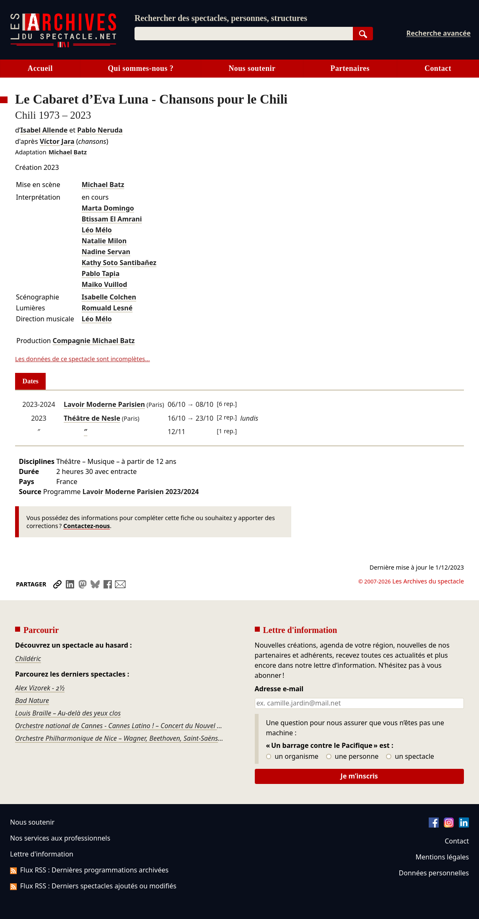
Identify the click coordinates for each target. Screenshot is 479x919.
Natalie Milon (104, 240)
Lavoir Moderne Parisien (104, 404)
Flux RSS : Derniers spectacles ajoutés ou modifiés (93, 885)
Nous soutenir (251, 68)
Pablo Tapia (101, 273)
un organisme (292, 756)
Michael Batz (68, 152)
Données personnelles (434, 872)
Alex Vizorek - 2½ (40, 688)
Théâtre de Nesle (92, 418)
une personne (352, 756)
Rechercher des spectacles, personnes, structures (221, 18)
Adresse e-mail (279, 689)
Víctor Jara (57, 141)
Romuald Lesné (107, 307)
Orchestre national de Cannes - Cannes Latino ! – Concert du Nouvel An (120, 725)
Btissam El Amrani (112, 219)
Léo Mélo (97, 229)
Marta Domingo (108, 208)
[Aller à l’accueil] (63, 45)
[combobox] (244, 33)
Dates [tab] (31, 381)
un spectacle (410, 756)
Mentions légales (442, 857)
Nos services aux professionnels (60, 838)
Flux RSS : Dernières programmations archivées (89, 870)
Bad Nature (32, 700)
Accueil (40, 68)
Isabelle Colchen (109, 297)
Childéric (28, 658)
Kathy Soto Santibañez (119, 262)
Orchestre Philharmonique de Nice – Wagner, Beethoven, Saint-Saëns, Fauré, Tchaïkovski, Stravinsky (120, 738)
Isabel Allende (44, 130)
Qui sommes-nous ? (140, 68)
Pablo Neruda (99, 130)
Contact (457, 841)
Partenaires (350, 68)
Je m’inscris (359, 776)
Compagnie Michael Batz (93, 340)
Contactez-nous (86, 526)
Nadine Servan (106, 251)
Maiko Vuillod (104, 284)
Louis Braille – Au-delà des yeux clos (68, 713)
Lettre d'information (41, 854)
